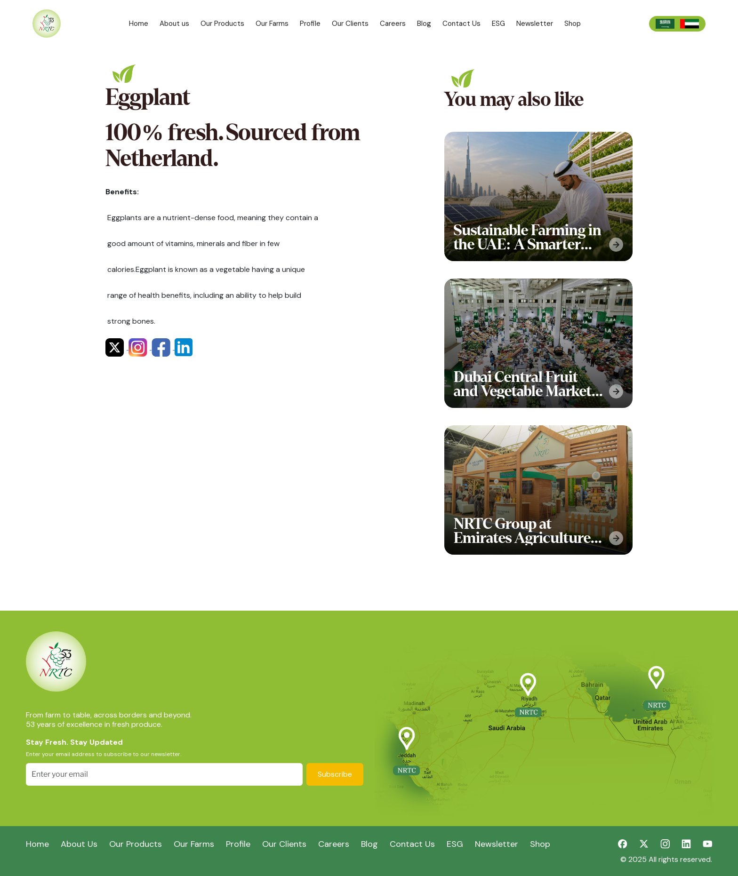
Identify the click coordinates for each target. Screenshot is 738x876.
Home (138, 23)
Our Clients (350, 23)
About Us (79, 844)
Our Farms (272, 23)
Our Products (222, 23)
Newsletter (534, 23)
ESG (498, 23)
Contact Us (461, 23)
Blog (424, 23)
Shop (572, 23)
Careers (393, 23)
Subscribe (335, 774)
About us (174, 23)
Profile (310, 23)
